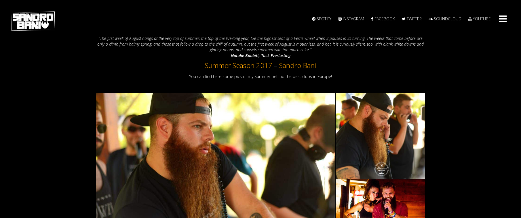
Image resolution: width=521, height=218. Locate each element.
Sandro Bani (297, 65)
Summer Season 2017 (238, 65)
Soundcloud (445, 19)
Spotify (321, 19)
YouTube (479, 19)
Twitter (412, 19)
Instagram (351, 19)
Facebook (383, 19)
